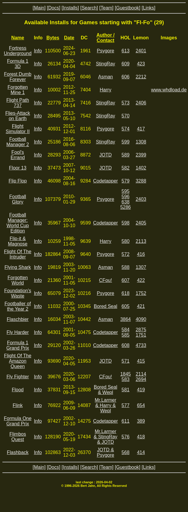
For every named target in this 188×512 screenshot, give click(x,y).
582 (126, 167)
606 (126, 76)
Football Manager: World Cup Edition (18, 222)
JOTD (105, 154)
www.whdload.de (169, 89)
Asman (105, 76)
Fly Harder (18, 332)
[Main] (39, 7)
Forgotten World (17, 280)
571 (126, 361)
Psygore (105, 50)
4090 (141, 319)
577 (126, 405)
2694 (141, 379)
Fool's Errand (18, 155)
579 (126, 180)
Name (17, 37)
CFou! (105, 280)
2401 (141, 50)
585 (126, 334)
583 (126, 379)
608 (126, 345)
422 (141, 280)
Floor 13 (17, 167)
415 (141, 361)
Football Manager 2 (17, 142)
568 (126, 452)
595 (126, 191)
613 (126, 50)
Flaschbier (18, 319)
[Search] (89, 7)
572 (126, 254)
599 (126, 141)
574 (126, 128)
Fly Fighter (18, 376)
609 (126, 63)
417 (141, 128)
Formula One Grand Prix (17, 421)
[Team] (106, 7)
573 (126, 102)
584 (126, 329)
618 (126, 293)
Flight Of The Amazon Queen (17, 361)
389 (141, 421)
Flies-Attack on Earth (17, 116)
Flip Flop (18, 180)
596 (126, 196)
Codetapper (105, 180)
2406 (141, 102)
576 (126, 436)
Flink (18, 405)
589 (126, 154)
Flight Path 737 (17, 103)
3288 (141, 180)
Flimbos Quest (17, 437)
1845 (125, 374)
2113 (141, 241)
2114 (141, 374)
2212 (141, 76)
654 (141, 405)
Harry (105, 89)
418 (141, 436)
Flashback (17, 452)
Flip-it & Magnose (18, 241)
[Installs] (70, 7)
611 (126, 421)
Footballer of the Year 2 (17, 306)
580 (126, 241)
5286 (125, 207)
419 (141, 389)
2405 (141, 222)
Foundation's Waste (17, 293)
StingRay (105, 63)
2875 (141, 329)
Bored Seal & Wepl (105, 390)
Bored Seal (105, 306)
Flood (18, 389)
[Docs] (53, 7)
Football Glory (17, 199)
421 (141, 306)
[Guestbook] (127, 7)
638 (126, 201)
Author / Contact (106, 38)
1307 (141, 267)
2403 (141, 199)
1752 (141, 293)
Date (69, 37)
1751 (141, 334)
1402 (141, 167)
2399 (141, 154)
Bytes (53, 37)
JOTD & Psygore (105, 452)
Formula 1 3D (17, 64)
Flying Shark (17, 267)
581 (126, 389)
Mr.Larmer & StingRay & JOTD (105, 437)
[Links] (148, 7)
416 (141, 254)
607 (126, 280)
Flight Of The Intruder (17, 254)
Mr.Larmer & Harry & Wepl (105, 405)
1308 (141, 141)
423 (141, 63)
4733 (141, 345)
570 (126, 115)
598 (126, 222)
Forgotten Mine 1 (17, 90)
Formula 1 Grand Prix (17, 345)
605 (126, 306)
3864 (125, 319)
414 (141, 452)
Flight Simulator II (18, 129)
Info (38, 50)
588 (126, 267)
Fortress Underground (17, 51)
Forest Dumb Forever (17, 77)
